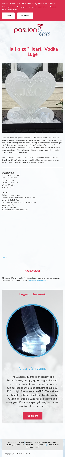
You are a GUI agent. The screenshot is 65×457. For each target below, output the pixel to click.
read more (33, 415)
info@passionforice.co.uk (38, 280)
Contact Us (30, 442)
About (11, 442)
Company (19, 442)
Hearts (4, 257)
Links (37, 447)
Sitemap (29, 447)
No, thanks (25, 16)
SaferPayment (28, 445)
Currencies (41, 445)
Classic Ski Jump (32, 368)
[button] (32, 98)
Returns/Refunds (13, 445)
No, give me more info (9, 9)
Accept (8, 16)
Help (57, 445)
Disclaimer (42, 442)
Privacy (50, 445)
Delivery (52, 442)
